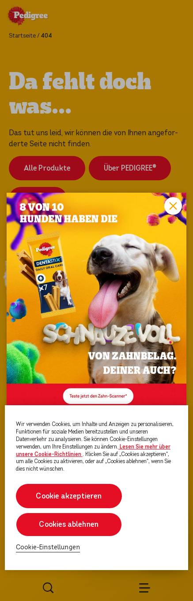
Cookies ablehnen (68, 524)
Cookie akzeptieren (69, 496)
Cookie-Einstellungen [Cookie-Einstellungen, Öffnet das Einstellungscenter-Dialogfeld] (48, 547)
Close (173, 206)
